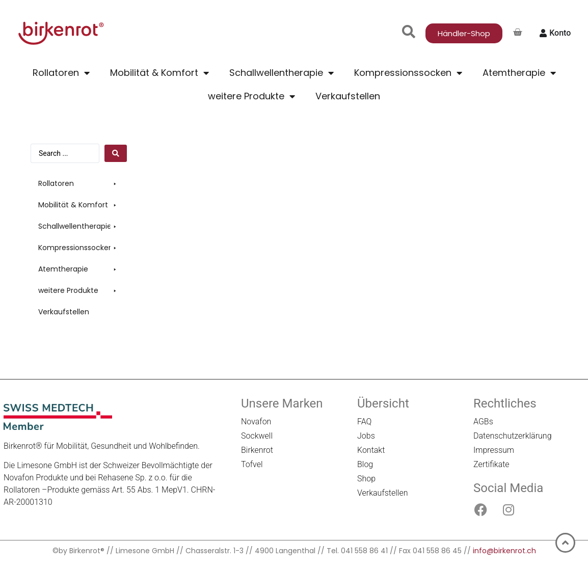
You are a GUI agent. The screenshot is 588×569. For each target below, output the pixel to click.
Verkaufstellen (347, 96)
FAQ (364, 421)
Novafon (256, 421)
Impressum (493, 450)
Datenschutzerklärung (512, 436)
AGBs (483, 421)
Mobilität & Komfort (159, 73)
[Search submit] (115, 153)
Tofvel (252, 464)
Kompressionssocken (408, 73)
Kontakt (371, 450)
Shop (366, 478)
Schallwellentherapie (281, 73)
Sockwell (257, 436)
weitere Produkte (251, 96)
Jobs (366, 436)
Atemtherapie (519, 73)
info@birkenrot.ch (504, 551)
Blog (365, 464)
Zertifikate (491, 464)
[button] (79, 183)
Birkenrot (257, 450)
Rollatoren (61, 73)
